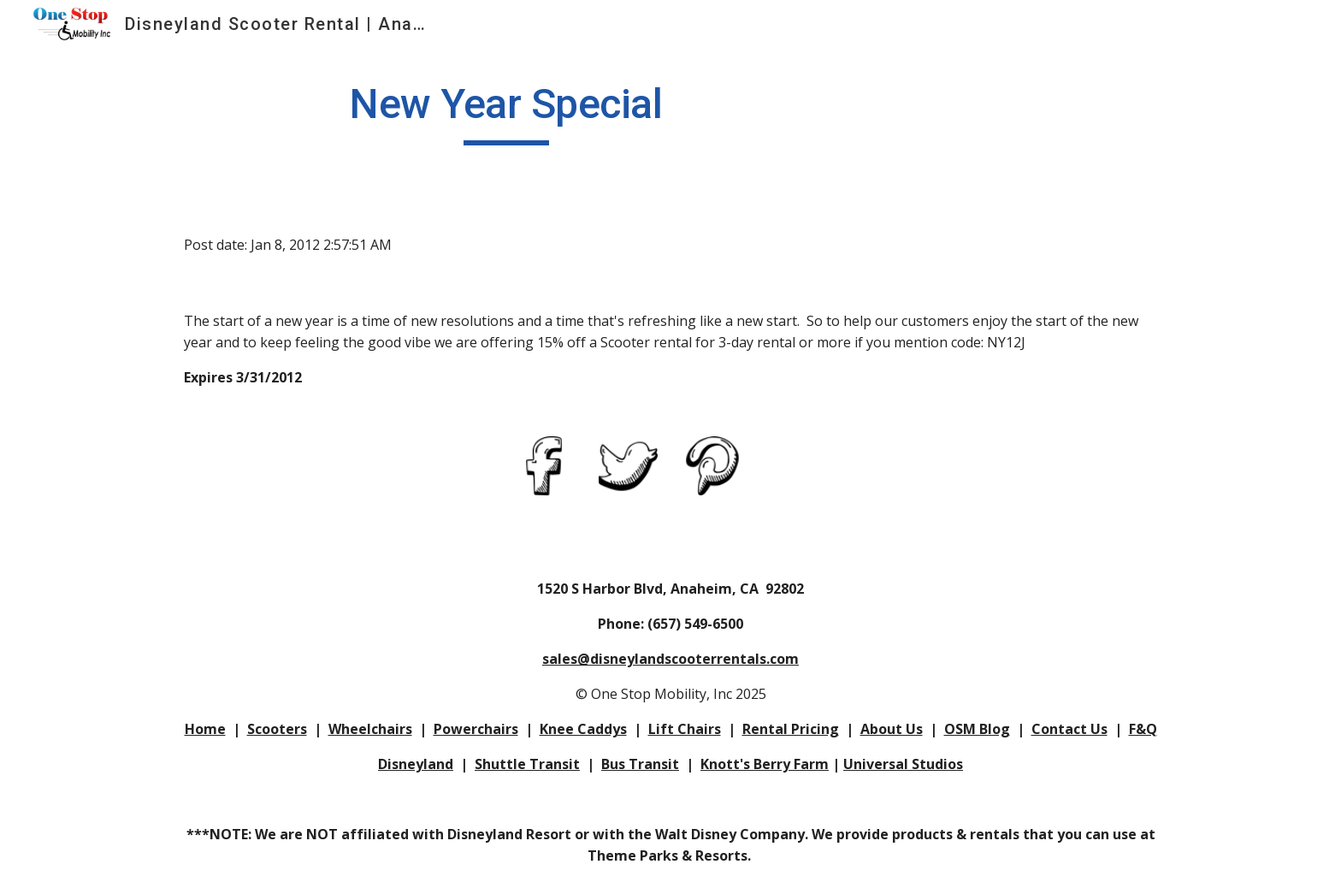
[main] (506, 112)
